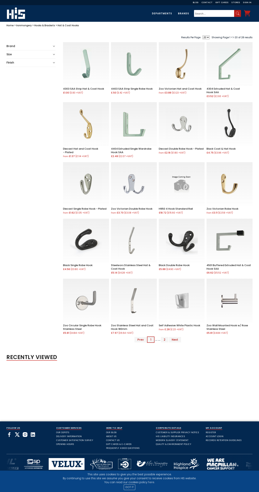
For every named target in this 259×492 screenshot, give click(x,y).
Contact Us (113, 440)
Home (10, 25)
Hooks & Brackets (44, 25)
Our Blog (111, 432)
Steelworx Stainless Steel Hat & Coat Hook (131, 267)
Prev (140, 340)
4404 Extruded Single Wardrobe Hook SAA (131, 150)
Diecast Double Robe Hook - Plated (181, 148)
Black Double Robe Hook (174, 265)
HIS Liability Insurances (170, 436)
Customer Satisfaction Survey (74, 440)
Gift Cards (221, 2)
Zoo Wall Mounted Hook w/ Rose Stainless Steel (227, 327)
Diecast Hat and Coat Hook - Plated (80, 150)
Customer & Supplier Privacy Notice (177, 432)
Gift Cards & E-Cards (119, 444)
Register (211, 432)
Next (175, 340)
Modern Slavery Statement (172, 440)
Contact (207, 2)
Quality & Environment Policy (173, 444)
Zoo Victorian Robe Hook (222, 208)
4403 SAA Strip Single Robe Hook (132, 88)
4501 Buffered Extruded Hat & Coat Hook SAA (229, 267)
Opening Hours (65, 444)
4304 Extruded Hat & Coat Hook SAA (223, 90)
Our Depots (62, 432)
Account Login (215, 436)
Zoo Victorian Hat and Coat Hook (180, 88)
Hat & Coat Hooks (68, 25)
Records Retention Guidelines (224, 440)
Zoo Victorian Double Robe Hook (132, 208)
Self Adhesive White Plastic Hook (179, 325)
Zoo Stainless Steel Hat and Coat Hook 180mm (132, 327)
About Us (111, 436)
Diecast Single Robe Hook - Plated (84, 208)
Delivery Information (69, 436)
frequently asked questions (123, 448)
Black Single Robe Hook (78, 265)
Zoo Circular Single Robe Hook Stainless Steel (82, 327)
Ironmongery (24, 25)
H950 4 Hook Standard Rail (176, 208)
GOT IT (129, 487)
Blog (196, 2)
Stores (235, 2)
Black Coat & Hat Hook (221, 148)
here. (151, 482)
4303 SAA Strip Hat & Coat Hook (83, 88)
